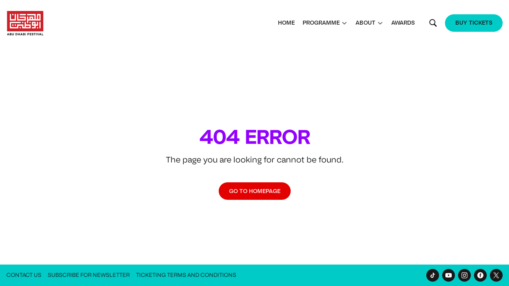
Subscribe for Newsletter (89, 275)
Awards (403, 22)
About (365, 22)
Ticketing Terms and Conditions (186, 275)
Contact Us (23, 275)
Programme (321, 22)
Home (286, 22)
